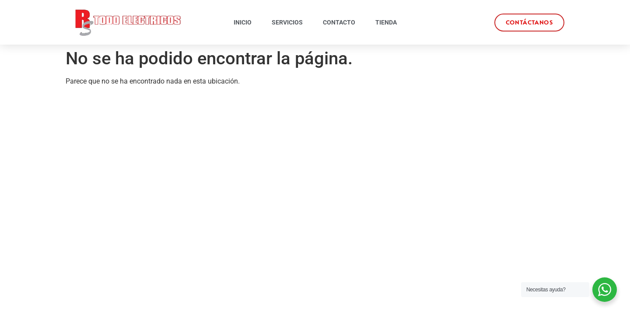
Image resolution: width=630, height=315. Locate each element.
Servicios (287, 22)
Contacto (339, 22)
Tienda (386, 22)
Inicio (243, 22)
